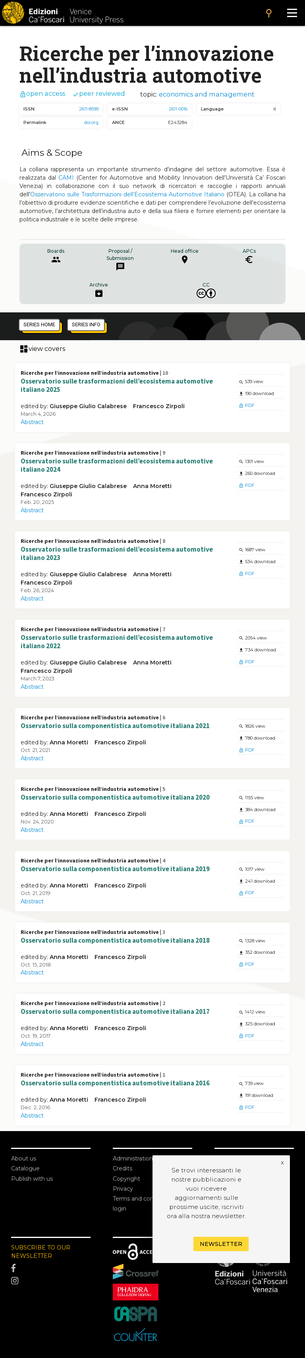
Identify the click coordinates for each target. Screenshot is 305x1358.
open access (42, 93)
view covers (42, 349)
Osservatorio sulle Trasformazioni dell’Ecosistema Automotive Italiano (127, 194)
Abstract (32, 422)
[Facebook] (51, 1268)
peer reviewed (98, 93)
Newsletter (221, 1244)
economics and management (207, 94)
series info (86, 324)
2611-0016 (178, 109)
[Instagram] (51, 1281)
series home (39, 324)
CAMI (66, 177)
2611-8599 (88, 109)
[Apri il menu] (292, 13)
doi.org (91, 122)
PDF (247, 405)
